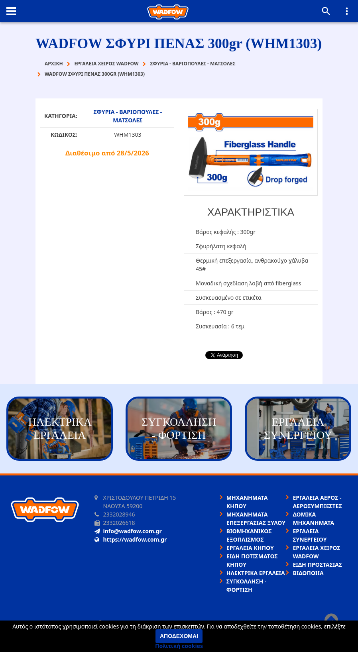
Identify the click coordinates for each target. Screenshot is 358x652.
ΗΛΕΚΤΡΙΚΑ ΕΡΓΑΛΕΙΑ (255, 573)
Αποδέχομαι (179, 636)
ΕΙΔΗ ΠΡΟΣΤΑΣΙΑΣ (317, 564)
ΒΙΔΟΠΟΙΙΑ (308, 573)
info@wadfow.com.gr (128, 531)
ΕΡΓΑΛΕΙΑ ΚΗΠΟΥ (250, 548)
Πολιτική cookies (179, 646)
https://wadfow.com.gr (130, 539)
